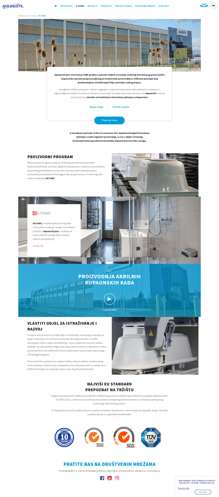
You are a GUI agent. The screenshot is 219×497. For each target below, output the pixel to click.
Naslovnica (22, 16)
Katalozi (106, 6)
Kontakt (164, 6)
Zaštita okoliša (120, 106)
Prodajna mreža (145, 6)
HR (213, 5)
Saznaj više (38, 245)
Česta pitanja (123, 6)
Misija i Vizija (96, 106)
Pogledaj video (110, 120)
